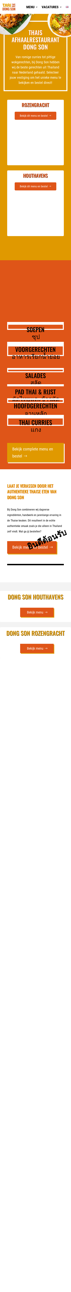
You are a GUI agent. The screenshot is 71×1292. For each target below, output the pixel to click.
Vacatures (50, 7)
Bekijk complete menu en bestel (32, 452)
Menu (30, 7)
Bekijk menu (35, 612)
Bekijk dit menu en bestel (34, 115)
